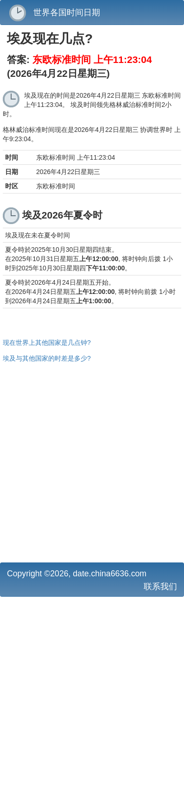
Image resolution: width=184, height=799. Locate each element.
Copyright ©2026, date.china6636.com (76, 573)
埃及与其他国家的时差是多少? (47, 358)
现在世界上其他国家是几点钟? (47, 342)
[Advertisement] (92, 461)
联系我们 (160, 586)
